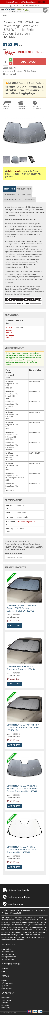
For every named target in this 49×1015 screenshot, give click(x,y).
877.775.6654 (22, 6)
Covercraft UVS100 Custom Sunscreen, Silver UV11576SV (21, 667)
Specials (4, 986)
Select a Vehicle (14, 171)
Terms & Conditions (8, 959)
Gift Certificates (6, 983)
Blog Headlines (6, 988)
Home (5, 15)
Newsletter (5, 1005)
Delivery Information (8, 957)
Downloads (9, 194)
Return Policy (6, 949)
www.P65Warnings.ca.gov (26, 522)
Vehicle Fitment (24, 189)
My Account (5, 998)
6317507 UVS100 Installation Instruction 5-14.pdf (10, 333)
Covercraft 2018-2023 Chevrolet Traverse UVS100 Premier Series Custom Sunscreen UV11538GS (22, 788)
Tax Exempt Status (7, 952)
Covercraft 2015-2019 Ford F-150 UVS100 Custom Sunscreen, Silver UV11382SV (23, 727)
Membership (5, 1008)
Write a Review (30, 71)
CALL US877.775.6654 (37, 107)
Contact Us (34, 6)
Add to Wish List (10, 74)
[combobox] (24, 557)
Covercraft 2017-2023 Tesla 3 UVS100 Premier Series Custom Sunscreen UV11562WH (22, 849)
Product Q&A (10, 200)
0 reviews (18, 71)
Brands (4, 981)
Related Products (27, 200)
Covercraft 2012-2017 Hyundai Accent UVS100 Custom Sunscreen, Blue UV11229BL (21, 608)
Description (9, 189)
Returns (4, 971)
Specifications (24, 194)
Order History (6, 1000)
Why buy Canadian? (8, 954)
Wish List (4, 1003)
